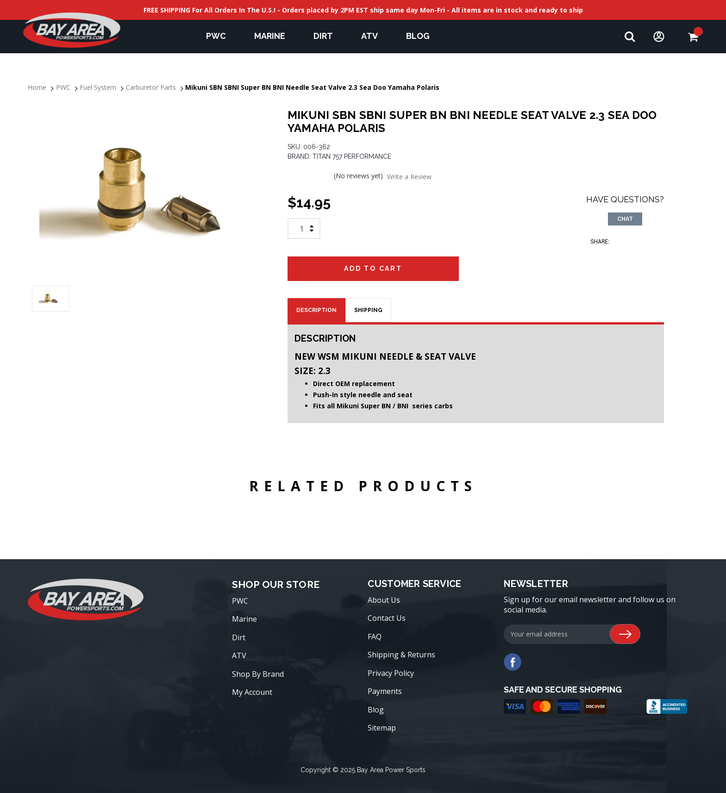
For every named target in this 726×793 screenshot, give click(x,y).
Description (316, 310)
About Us (384, 600)
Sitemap (382, 728)
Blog (376, 710)
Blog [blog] (418, 36)
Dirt (327, 36)
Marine (274, 36)
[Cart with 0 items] (693, 36)
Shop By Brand (258, 674)
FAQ (375, 636)
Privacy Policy (391, 673)
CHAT (625, 219)
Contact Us (387, 618)
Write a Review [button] (409, 176)
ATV (374, 36)
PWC (220, 36)
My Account (252, 692)
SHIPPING (368, 310)
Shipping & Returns (401, 654)
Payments (385, 691)
